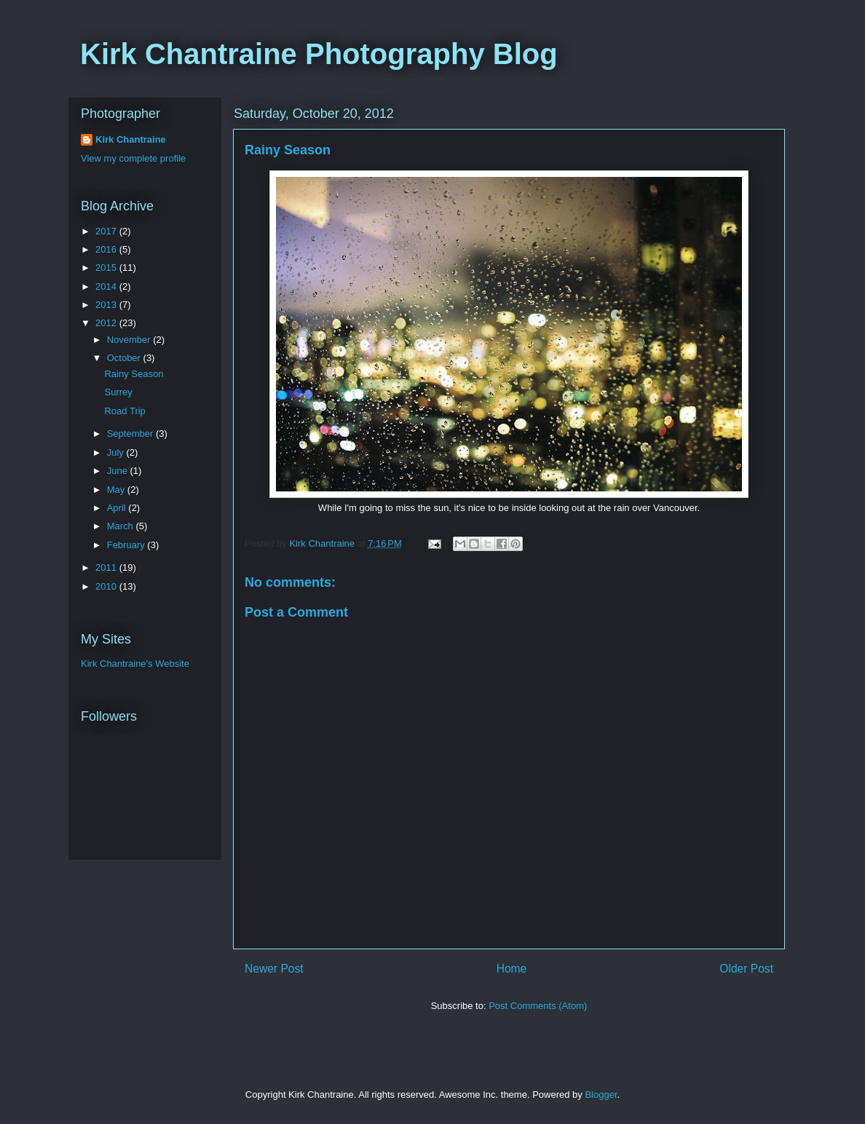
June (118, 470)
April (118, 507)
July (117, 452)
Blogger (601, 1094)
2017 (107, 231)
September (131, 433)
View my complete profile (133, 158)
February (127, 544)
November (130, 339)
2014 (107, 286)
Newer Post (274, 968)
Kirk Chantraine (130, 139)
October (125, 357)
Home (512, 968)
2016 (107, 249)
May (117, 489)
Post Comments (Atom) (538, 1005)
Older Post (746, 968)
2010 (107, 586)
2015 (107, 267)
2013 (107, 304)
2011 (107, 567)
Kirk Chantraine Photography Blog (319, 54)
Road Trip (124, 410)
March (121, 526)
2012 (107, 322)
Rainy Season (133, 373)
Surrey (118, 392)
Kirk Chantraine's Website (135, 663)
